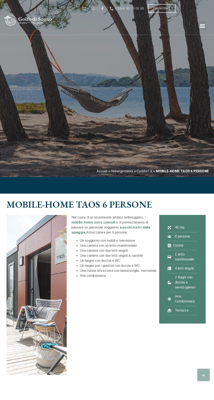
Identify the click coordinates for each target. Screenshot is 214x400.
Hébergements (122, 171)
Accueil (102, 171)
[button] (202, 26)
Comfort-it (144, 171)
